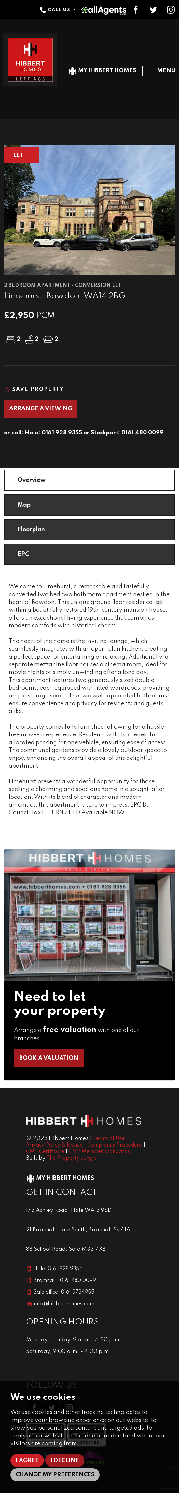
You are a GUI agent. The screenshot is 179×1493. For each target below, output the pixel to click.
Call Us (56, 10)
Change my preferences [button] (55, 1475)
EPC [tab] (23, 554)
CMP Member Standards (99, 1151)
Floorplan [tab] (31, 530)
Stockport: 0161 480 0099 (127, 433)
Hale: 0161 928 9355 (53, 433)
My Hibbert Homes (102, 71)
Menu (162, 71)
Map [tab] (24, 505)
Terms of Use (109, 1138)
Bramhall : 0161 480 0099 (65, 1280)
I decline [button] (64, 1460)
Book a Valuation (48, 1058)
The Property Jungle (72, 1158)
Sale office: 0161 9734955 (64, 1292)
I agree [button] (27, 1460)
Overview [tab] (32, 480)
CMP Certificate (45, 1151)
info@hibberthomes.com (64, 1304)
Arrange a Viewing (40, 409)
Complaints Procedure (114, 1145)
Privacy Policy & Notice (54, 1145)
